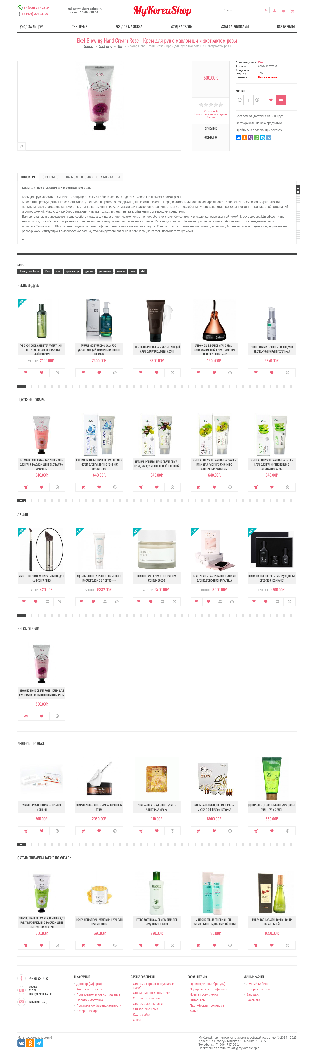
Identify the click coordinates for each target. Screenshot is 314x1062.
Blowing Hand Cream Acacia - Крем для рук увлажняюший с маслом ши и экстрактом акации (42, 922)
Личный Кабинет (258, 984)
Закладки (253, 994)
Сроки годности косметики (151, 992)
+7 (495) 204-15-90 (35, 14)
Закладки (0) (283, 10)
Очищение (79, 26)
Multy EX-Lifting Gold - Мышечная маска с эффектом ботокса (214, 807)
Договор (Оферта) (89, 984)
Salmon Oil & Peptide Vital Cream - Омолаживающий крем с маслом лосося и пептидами (214, 349)
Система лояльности (148, 1003)
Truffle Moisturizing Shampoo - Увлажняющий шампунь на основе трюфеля (99, 349)
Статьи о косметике (147, 998)
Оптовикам (197, 1000)
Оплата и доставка (89, 1000)
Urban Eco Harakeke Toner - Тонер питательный (272, 921)
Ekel (120, 46)
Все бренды (286, 26)
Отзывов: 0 (211, 111)
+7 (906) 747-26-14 (37, 7)
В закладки (271, 100)
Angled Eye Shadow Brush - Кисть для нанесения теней (41, 578)
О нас (137, 1020)
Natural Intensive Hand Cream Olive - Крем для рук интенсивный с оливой (156, 463)
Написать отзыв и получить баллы (210, 116)
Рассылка (253, 1000)
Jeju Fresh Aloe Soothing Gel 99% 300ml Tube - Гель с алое (271, 807)
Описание (211, 128)
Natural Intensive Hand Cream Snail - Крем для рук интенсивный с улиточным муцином (214, 464)
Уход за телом (182, 26)
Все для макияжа (128, 26)
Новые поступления (204, 994)
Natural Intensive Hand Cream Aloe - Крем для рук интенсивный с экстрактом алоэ (272, 464)
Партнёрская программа (207, 1005)
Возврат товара (87, 1011)
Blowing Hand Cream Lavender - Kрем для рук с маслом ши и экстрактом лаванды (42, 464)
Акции (194, 1011)
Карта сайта (141, 1014)
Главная (88, 46)
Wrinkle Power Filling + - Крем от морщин (41, 807)
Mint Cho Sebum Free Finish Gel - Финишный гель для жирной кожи (214, 921)
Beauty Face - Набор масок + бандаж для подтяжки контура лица (214, 578)
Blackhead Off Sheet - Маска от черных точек (99, 807)
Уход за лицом (31, 26)
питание (121, 271)
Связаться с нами (145, 1009)
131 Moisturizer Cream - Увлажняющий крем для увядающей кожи (156, 349)
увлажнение (105, 271)
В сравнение (48, 601)
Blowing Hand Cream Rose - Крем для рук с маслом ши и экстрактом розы (41, 692)
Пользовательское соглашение (98, 994)
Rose (47, 271)
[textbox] (246, 10)
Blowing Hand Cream (29, 271)
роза (133, 271)
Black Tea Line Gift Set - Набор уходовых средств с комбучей (271, 578)
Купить (26, 372)
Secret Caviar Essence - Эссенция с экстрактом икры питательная (272, 349)
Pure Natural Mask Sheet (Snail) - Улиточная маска (157, 807)
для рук (89, 271)
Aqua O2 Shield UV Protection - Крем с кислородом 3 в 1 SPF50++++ (99, 578)
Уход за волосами (235, 26)
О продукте (57, 372)
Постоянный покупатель (274, 10)
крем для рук (72, 271)
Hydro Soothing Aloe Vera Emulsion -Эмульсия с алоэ (157, 921)
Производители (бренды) (207, 984)
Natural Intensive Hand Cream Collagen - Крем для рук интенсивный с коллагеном (99, 464)
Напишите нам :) (38, 1001)
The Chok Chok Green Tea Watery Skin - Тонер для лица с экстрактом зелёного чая (42, 349)
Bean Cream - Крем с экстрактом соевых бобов (156, 578)
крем (58, 271)
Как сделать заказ (89, 989)
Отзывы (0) (210, 137)
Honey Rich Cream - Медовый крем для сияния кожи (99, 921)
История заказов (258, 989)
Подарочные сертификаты (208, 989)
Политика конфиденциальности (98, 1005)
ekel (143, 271)
